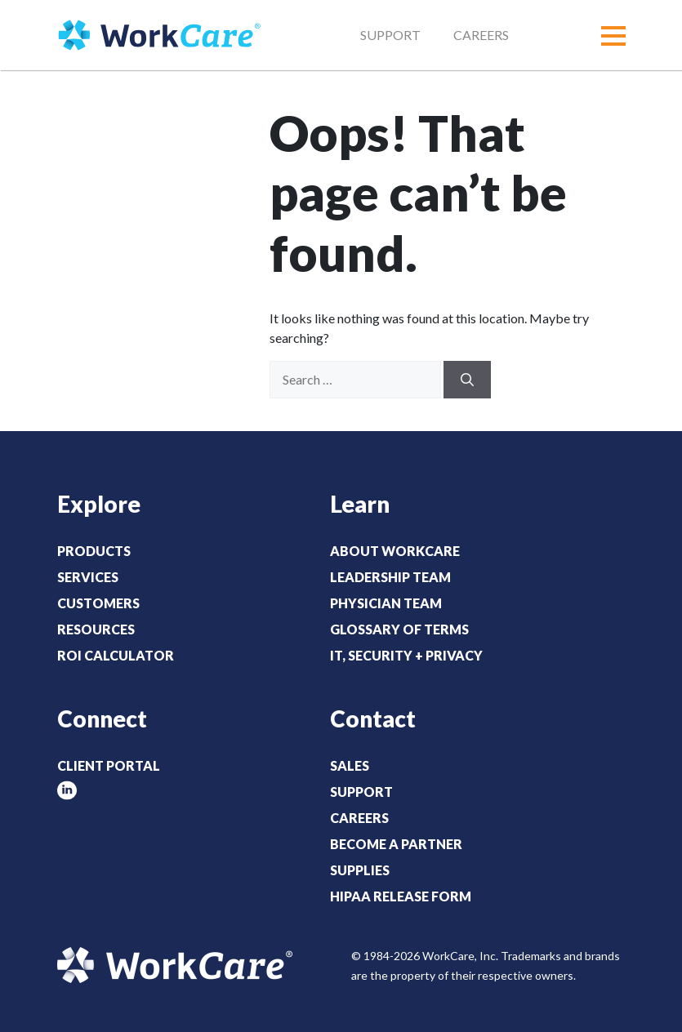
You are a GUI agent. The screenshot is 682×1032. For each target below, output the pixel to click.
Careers (481, 34)
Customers (98, 603)
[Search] (467, 379)
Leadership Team (390, 577)
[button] (613, 36)
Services (87, 577)
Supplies (360, 870)
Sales (349, 765)
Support (390, 34)
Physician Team (386, 603)
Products (94, 550)
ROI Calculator (115, 655)
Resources (96, 629)
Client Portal (108, 765)
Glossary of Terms (399, 629)
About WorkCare (395, 550)
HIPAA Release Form (400, 896)
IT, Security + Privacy (406, 655)
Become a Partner (396, 844)
